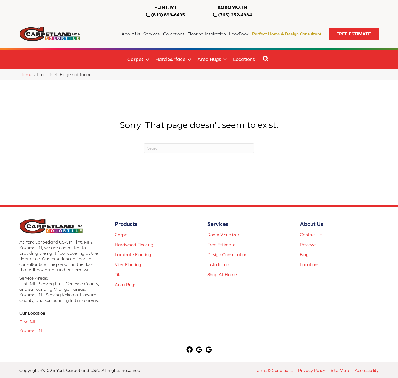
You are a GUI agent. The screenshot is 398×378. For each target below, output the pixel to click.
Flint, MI (27, 321)
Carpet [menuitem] (135, 59)
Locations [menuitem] (244, 59)
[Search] (199, 148)
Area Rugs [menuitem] (209, 59)
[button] (354, 34)
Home (25, 74)
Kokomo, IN (30, 330)
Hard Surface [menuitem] (170, 59)
